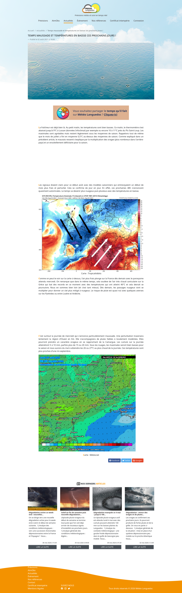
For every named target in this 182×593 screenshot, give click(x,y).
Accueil (31, 30)
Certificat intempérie (120, 20)
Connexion (139, 20)
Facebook (114, 460)
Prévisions (43, 20)
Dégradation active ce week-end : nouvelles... (41, 513)
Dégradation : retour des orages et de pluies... (136, 513)
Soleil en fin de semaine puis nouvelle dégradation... (73, 513)
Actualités (68, 20)
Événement (82, 20)
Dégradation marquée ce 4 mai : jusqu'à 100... (107, 513)
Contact (31, 582)
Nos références (99, 20)
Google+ (137, 460)
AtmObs (56, 20)
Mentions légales (36, 588)
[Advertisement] (91, 163)
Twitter (126, 460)
